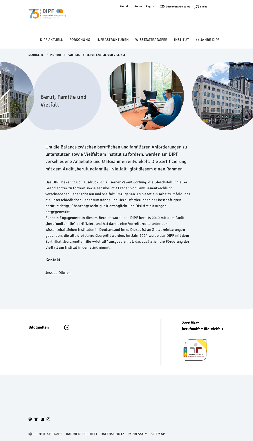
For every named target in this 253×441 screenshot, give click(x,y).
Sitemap (158, 434)
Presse (138, 6)
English (151, 6)
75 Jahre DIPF (207, 40)
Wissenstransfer (151, 40)
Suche (203, 6)
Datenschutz (113, 434)
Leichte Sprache (48, 434)
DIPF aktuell (51, 40)
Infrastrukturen (113, 40)
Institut (181, 40)
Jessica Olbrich (57, 272)
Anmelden (218, 6)
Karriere (74, 55)
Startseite (36, 55)
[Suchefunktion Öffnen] (200, 6)
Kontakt (125, 6)
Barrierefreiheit (81, 434)
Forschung (79, 40)
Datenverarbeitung (178, 6)
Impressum (138, 434)
